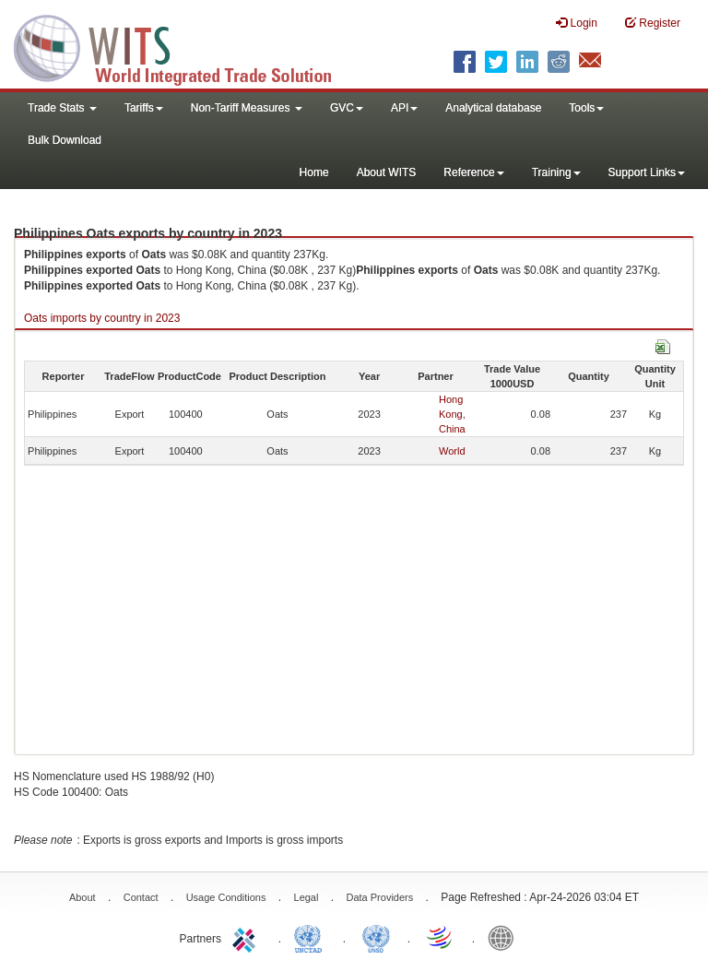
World (452, 450)
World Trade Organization (440, 937)
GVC (346, 107)
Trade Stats (62, 107)
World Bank (505, 937)
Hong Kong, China (452, 414)
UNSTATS (376, 937)
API (404, 107)
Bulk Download (64, 140)
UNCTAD (311, 937)
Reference (473, 172)
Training (556, 172)
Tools (586, 107)
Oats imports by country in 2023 (102, 318)
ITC (247, 937)
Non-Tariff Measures (246, 107)
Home (314, 172)
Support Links (646, 172)
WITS (184, 46)
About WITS (387, 172)
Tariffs (143, 107)
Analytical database (493, 107)
